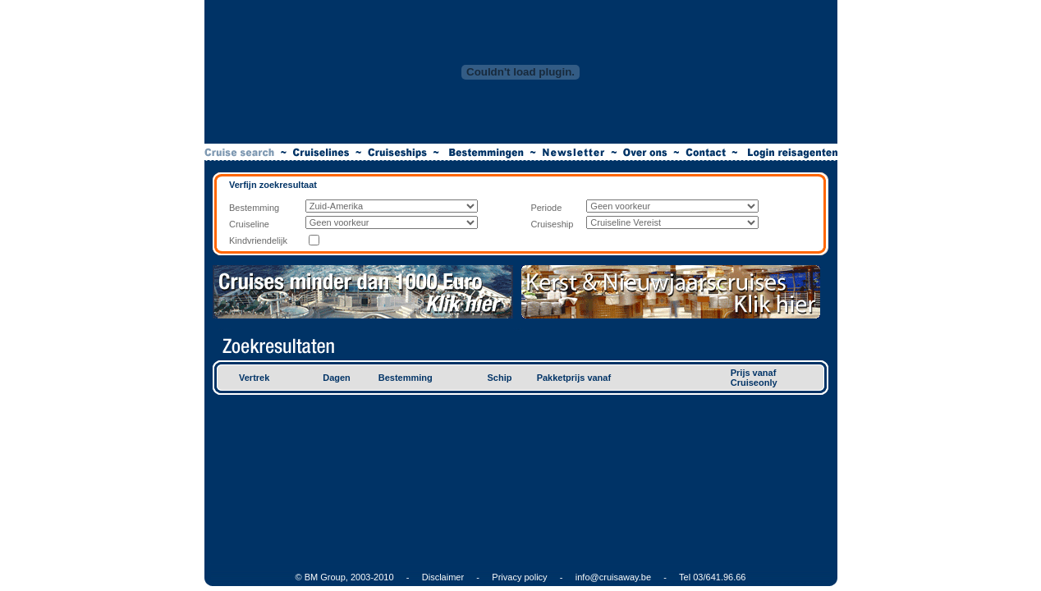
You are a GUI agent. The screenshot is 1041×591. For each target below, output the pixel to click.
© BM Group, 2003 (333, 577)
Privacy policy (519, 577)
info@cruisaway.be (613, 577)
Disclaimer (443, 577)
